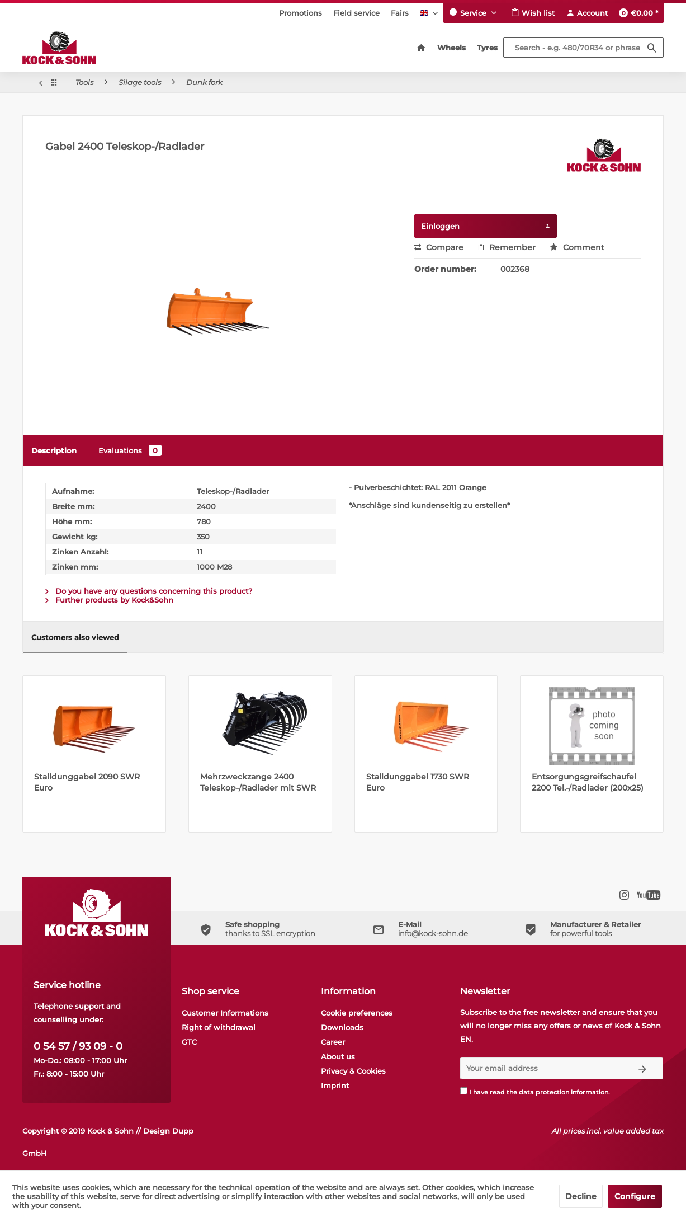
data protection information (563, 1092)
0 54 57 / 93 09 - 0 (78, 1046)
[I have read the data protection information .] (463, 1090)
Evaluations (130, 450)
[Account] (587, 13)
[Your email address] (541, 1068)
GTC (189, 1041)
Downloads (342, 1027)
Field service (356, 12)
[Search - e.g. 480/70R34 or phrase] (583, 47)
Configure (634, 1196)
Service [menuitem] (469, 12)
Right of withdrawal (219, 1027)
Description (54, 450)
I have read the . (540, 1092)
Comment (577, 247)
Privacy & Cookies (353, 1070)
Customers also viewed (75, 637)
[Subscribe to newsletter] (642, 1068)
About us (338, 1056)
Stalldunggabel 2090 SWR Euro (87, 782)
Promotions (300, 12)
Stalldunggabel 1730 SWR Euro (417, 782)
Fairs (400, 12)
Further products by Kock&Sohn (109, 599)
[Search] (652, 47)
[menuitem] (300, 13)
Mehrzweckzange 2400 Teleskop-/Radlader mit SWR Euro (258, 782)
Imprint (335, 1085)
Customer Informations (225, 1012)
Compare (438, 247)
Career (333, 1041)
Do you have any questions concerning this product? (148, 590)
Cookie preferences (356, 1012)
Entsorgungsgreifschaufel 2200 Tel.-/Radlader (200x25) (588, 782)
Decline (581, 1196)
